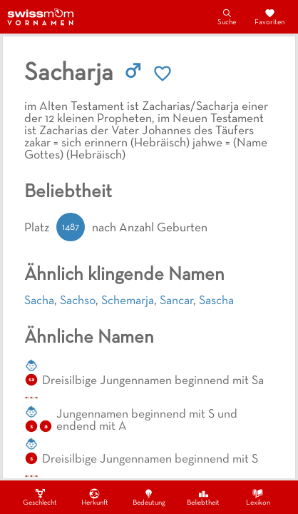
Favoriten (269, 16)
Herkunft (94, 497)
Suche (226, 16)
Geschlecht (40, 497)
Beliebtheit (203, 497)
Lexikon (258, 497)
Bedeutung (149, 497)
